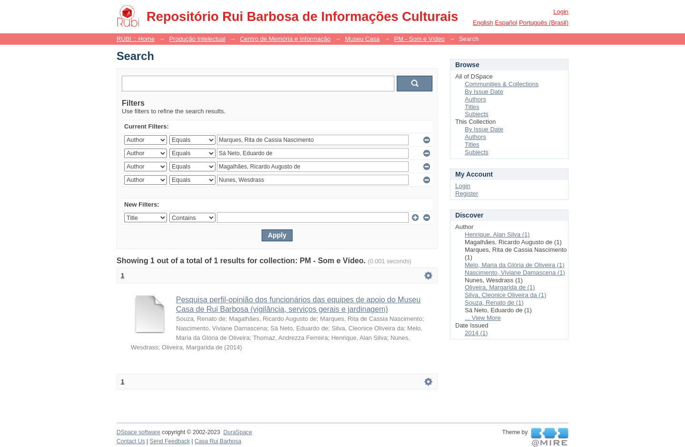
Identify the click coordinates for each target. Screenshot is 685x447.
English (483, 22)
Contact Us (131, 441)
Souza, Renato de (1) (494, 302)
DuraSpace (237, 432)
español (506, 22)
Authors (475, 99)
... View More (483, 317)
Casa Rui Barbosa (218, 441)
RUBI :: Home (136, 38)
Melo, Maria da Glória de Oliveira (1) (515, 264)
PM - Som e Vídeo (419, 38)
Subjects (477, 114)
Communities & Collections (501, 84)
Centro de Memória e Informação (285, 38)
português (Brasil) (543, 22)
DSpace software (138, 432)
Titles (472, 106)
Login (560, 11)
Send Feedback (170, 441)
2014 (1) (476, 333)
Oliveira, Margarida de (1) (500, 287)
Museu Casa (362, 38)
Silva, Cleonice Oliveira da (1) (505, 294)
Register (466, 193)
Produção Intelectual (197, 38)
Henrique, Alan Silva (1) (497, 234)
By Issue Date (484, 91)
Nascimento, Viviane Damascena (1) (515, 272)
